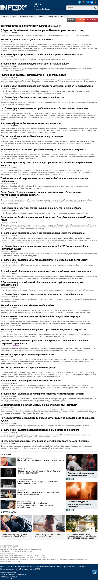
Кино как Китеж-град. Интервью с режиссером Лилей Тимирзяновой (38, 482)
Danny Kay (21, 469)
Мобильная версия (34, 567)
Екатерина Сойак (24, 501)
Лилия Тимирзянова (24, 479)
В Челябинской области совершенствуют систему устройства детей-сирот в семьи (46, 271)
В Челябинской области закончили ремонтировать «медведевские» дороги (42, 393)
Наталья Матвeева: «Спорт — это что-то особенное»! (40, 460)
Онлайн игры (61, 567)
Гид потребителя (48, 567)
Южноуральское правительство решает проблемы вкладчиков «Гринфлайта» (43, 329)
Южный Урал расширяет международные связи (27, 354)
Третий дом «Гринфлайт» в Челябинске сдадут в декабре (32, 136)
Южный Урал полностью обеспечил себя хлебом (27, 305)
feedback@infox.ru (11, 578)
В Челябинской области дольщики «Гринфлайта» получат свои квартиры (40, 316)
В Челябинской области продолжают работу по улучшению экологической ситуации (47, 86)
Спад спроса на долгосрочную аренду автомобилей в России (14, 535)
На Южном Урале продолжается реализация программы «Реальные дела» (42, 54)
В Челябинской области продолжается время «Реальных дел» (35, 63)
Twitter (87, 2)
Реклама (14, 567)
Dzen (83, 2)
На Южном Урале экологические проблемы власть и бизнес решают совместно (44, 108)
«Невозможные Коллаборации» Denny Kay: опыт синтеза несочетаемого (39, 472)
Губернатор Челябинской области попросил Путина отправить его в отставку (43, 30)
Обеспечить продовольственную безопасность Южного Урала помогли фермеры (45, 441)
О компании (5, 567)
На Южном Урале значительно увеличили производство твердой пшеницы (42, 294)
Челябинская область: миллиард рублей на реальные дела (33, 75)
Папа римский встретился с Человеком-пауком (81, 474)
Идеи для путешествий (76, 567)
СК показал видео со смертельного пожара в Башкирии (79, 504)
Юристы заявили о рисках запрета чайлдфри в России (48, 535)
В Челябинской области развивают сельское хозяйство (31, 380)
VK (91, 2)
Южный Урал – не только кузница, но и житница (27, 39)
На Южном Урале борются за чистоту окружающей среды (32, 97)
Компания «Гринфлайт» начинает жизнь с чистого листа (31, 123)
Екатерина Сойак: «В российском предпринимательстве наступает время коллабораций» (35, 505)
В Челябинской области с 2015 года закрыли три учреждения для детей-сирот (44, 260)
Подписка (22, 567)
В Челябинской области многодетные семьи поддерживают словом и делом (43, 233)
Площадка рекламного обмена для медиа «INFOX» (20, 569)
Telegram (79, 2)
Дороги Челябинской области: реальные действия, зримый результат (39, 405)
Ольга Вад (21, 490)
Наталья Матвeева (24, 458)
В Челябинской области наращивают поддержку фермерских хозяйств (40, 430)
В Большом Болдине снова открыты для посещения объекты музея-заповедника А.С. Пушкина (81, 536)
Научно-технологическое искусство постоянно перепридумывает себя (38, 493)
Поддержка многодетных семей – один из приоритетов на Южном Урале (41, 208)
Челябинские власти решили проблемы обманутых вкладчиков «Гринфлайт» (43, 149)
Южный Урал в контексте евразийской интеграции (28, 367)
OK (96, 2)
